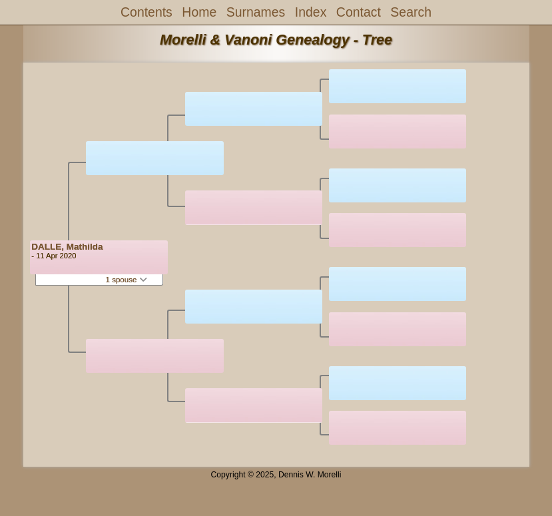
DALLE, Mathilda (67, 247)
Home (199, 12)
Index (311, 12)
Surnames (256, 12)
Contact (358, 12)
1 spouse (126, 280)
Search (410, 12)
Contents (146, 12)
